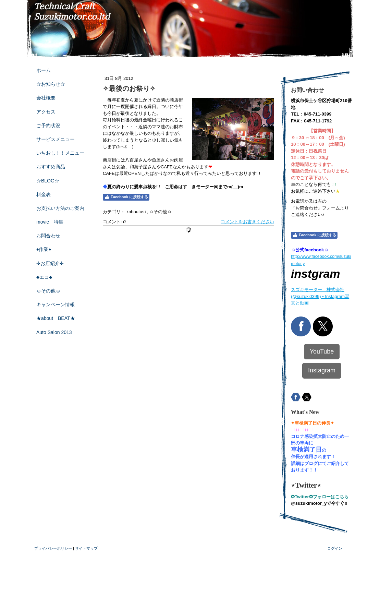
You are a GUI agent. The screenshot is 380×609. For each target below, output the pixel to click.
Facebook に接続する (126, 197)
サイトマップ (86, 548)
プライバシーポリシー (53, 548)
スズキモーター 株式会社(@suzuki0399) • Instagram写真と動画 (320, 296)
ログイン (334, 548)
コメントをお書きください (247, 221)
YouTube (322, 351)
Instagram (321, 370)
